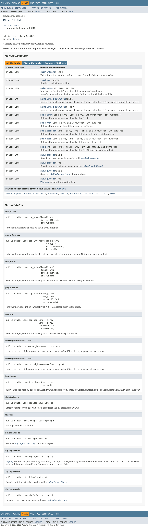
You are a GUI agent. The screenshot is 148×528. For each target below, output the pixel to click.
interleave (46, 88)
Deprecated (47, 3)
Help (57, 3)
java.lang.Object (11, 26)
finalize (29, 194)
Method (38, 12)
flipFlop (45, 80)
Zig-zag (44, 182)
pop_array (45, 123)
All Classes (61, 8)
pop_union (45, 139)
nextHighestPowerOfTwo (53, 99)
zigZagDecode (47, 155)
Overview (5, 3)
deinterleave (47, 72)
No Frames (45, 8)
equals (18, 194)
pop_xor (44, 147)
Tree (38, 3)
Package (16, 3)
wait (98, 194)
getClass (41, 194)
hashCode (53, 194)
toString (88, 194)
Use (32, 3)
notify (64, 194)
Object (16, 39)
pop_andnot (46, 115)
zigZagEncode (47, 171)
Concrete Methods (55, 63)
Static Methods (32, 63)
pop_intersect (48, 131)
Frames (35, 8)
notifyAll (75, 194)
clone (9, 194)
